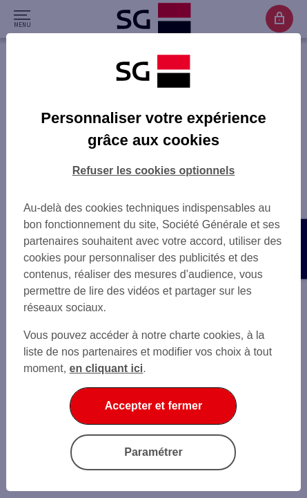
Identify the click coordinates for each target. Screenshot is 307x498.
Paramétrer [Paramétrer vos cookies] (153, 452)
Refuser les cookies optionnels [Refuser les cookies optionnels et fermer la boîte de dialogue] (153, 170)
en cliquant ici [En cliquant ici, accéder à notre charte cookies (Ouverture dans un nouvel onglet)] (106, 368)
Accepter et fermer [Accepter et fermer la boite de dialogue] (153, 406)
